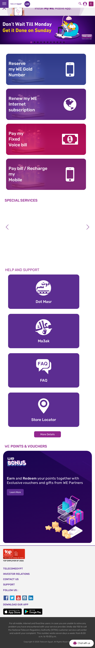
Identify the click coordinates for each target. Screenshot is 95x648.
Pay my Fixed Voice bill (18, 139)
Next (87, 227)
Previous (7, 227)
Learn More (15, 492)
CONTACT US (11, 579)
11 (64, 42)
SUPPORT (9, 584)
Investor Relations (16, 573)
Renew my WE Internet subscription (23, 104)
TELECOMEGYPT (13, 568)
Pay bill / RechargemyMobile (28, 174)
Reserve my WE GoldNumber (20, 69)
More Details (47, 434)
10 (61, 42)
